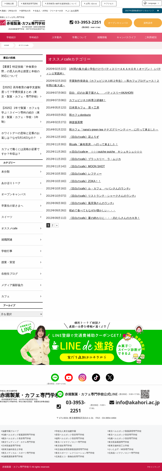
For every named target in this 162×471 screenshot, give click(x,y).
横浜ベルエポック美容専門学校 (16, 438)
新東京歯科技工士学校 (118, 446)
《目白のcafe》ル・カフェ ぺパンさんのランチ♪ (99, 188)
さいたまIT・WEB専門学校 (120, 449)
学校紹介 (11, 37)
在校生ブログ (9, 273)
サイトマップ (153, 467)
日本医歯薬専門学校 (11, 446)
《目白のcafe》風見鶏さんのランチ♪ (91, 203)
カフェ (5, 296)
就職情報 (102, 37)
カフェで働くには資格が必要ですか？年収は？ (20, 151)
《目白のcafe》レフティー (85, 173)
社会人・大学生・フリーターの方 (48, 11)
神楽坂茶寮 (76, 122)
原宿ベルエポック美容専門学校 (69, 435)
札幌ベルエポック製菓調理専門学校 (18, 435)
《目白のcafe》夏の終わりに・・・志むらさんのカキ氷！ (104, 218)
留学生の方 (25, 11)
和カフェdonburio (80, 114)
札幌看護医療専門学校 (12, 456)
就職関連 (6, 239)
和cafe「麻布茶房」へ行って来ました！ (93, 144)
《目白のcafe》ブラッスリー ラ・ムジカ (95, 159)
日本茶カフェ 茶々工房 (84, 107)
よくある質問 (72, 11)
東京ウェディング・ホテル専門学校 (18, 442)
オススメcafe (9, 228)
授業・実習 (8, 262)
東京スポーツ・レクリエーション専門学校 (74, 453)
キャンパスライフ (126, 37)
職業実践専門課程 (29, 4)
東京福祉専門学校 (63, 446)
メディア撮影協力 (12, 285)
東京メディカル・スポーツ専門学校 (18, 453)
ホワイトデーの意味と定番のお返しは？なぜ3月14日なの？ (20, 135)
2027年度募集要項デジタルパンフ (139, 11)
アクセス (109, 4)
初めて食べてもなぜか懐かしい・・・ (92, 210)
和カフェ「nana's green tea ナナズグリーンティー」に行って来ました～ (113, 129)
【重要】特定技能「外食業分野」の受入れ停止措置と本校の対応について (20, 71)
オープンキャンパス (118, 23)
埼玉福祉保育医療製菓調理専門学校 (71, 449)
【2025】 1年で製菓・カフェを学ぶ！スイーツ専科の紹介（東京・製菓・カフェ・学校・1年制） (20, 114)
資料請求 (148, 23)
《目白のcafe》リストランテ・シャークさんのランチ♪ (102, 195)
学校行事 (6, 251)
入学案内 (56, 37)
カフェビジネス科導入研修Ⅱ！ (87, 100)
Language (152, 3)
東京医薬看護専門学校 (118, 442)
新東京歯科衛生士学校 (12, 449)
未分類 (5, 171)
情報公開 (9, 4)
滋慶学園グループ (10, 431)
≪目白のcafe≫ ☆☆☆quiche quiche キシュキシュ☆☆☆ (105, 151)
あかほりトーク (10, 183)
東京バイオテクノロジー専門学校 (70, 442)
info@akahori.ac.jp (138, 402)
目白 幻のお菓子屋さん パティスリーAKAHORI (101, 92)
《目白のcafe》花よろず (84, 136)
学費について (79, 37)
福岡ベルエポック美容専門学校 (69, 438)
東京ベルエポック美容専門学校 (122, 435)
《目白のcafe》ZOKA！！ (85, 181)
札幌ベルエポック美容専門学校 (122, 438)
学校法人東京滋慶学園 (65, 431)
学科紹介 (34, 37)
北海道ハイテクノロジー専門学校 (123, 453)
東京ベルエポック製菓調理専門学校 (124, 431)
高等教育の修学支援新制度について (61, 4)
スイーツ (6, 216)
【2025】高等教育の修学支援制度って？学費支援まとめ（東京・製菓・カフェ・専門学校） (20, 92)
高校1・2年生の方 (8, 11)
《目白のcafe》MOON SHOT (87, 166)
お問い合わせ (90, 4)
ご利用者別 (151, 37)
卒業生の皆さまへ (12, 205)
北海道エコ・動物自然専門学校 (69, 456)
